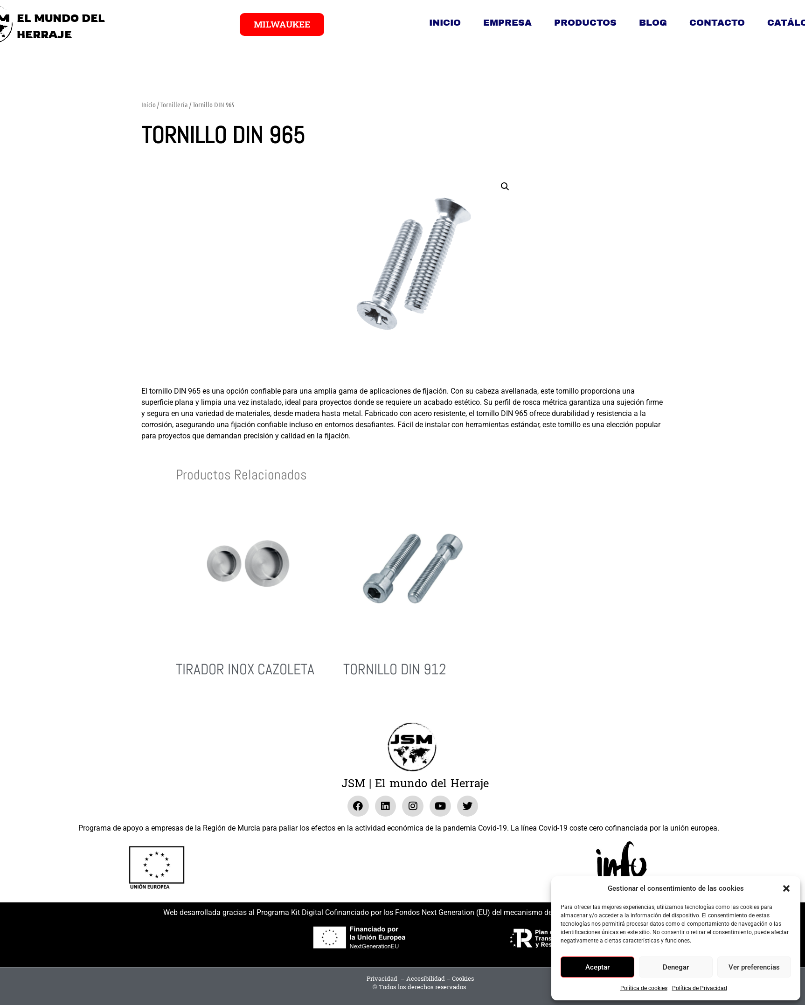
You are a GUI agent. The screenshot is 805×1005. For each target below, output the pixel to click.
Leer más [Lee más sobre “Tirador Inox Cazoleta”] (188, 704)
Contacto (717, 23)
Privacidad (382, 978)
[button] (786, 888)
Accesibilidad (425, 978)
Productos (585, 23)
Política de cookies (643, 988)
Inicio (445, 23)
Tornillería (174, 104)
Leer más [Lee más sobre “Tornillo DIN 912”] (356, 704)
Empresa (507, 23)
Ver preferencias (754, 967)
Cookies (463, 978)
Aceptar (597, 967)
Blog (653, 23)
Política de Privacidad (699, 988)
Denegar (676, 967)
